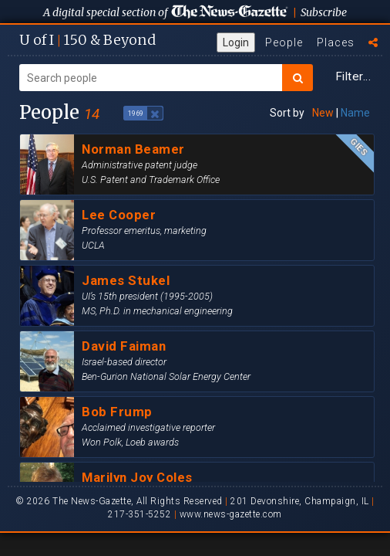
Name (355, 113)
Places (336, 42)
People (284, 42)
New (323, 113)
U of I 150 (87, 40)
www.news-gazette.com (231, 514)
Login (236, 42)
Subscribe (324, 12)
